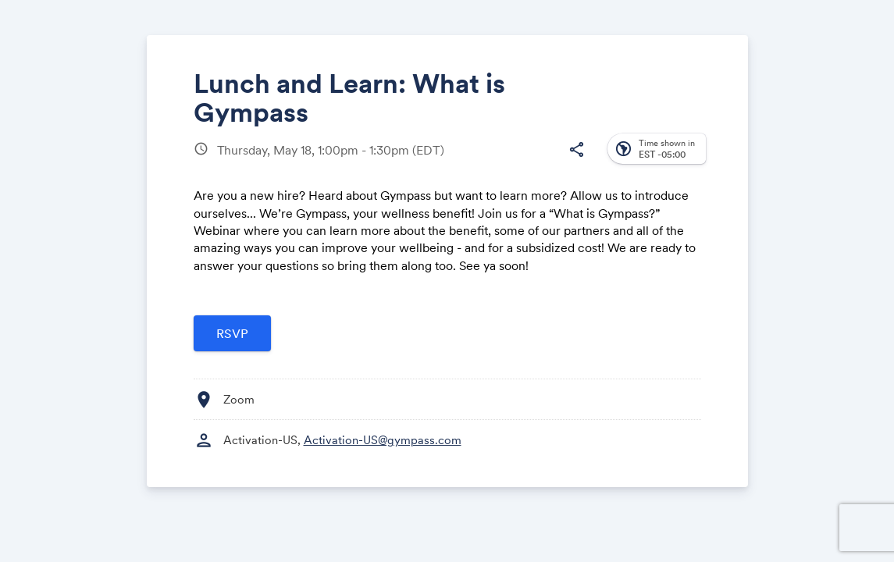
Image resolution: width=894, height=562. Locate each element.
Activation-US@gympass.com (382, 439)
